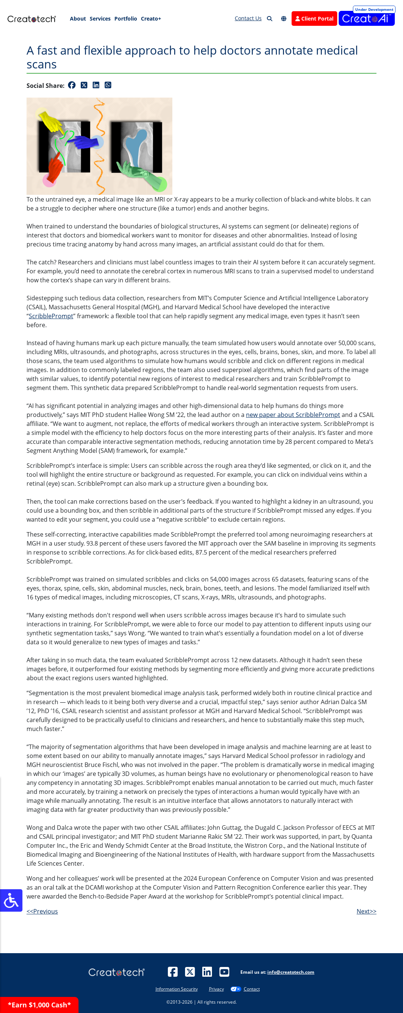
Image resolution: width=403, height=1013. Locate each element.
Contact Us (248, 18)
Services (100, 18)
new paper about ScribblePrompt (293, 415)
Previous (42, 911)
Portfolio (125, 18)
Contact (252, 989)
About (78, 18)
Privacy (216, 989)
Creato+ (151, 18)
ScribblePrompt (51, 316)
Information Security (177, 989)
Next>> (366, 911)
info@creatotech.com (290, 972)
